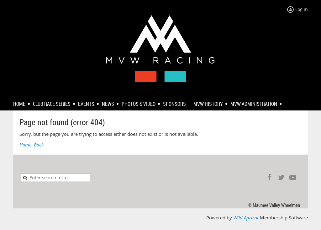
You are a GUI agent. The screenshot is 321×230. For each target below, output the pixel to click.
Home (25, 145)
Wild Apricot (246, 218)
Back (39, 145)
